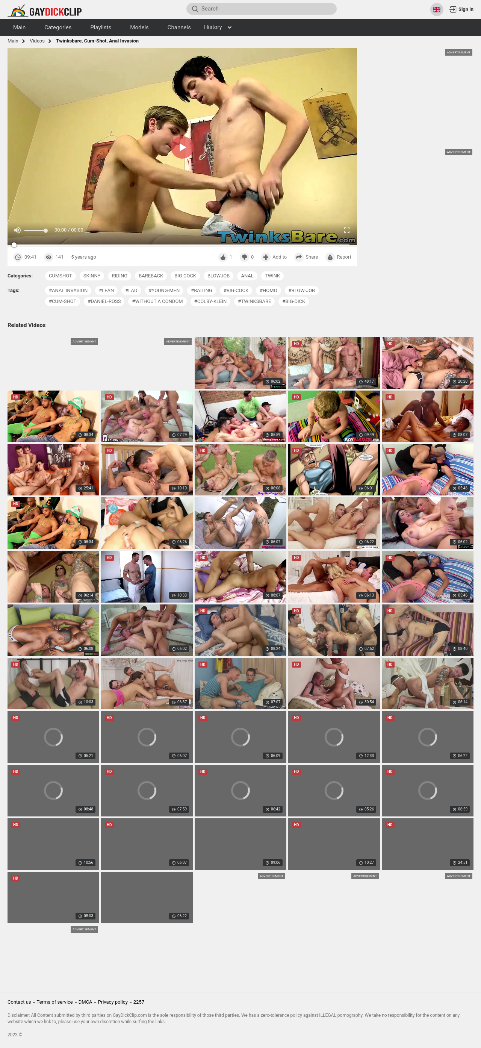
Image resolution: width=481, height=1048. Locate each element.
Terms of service (55, 1002)
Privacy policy (113, 1002)
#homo (268, 290)
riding (119, 276)
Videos (37, 41)
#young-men (164, 290)
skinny (92, 276)
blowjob (218, 276)
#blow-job (302, 290)
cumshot (60, 276)
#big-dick (293, 301)
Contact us (19, 1002)
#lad (131, 290)
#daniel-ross (104, 301)
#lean (106, 290)
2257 (138, 1002)
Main (13, 41)
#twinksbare (254, 301)
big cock (185, 276)
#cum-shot (62, 301)
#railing (201, 290)
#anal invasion (68, 290)
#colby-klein (210, 301)
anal (247, 276)
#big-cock (236, 290)
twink (272, 276)
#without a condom (157, 301)
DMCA (85, 1002)
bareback (151, 276)
